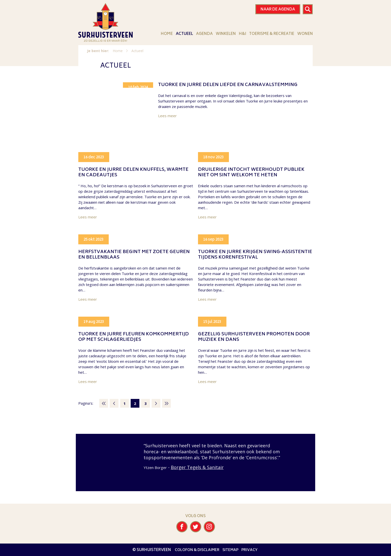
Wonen (305, 34)
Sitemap (230, 550)
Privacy (249, 550)
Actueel (184, 34)
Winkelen (226, 34)
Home (167, 34)
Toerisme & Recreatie (271, 34)
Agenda (204, 34)
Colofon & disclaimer (197, 550)
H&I (242, 34)
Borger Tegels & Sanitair (197, 467)
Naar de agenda (278, 9)
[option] (195, 456)
